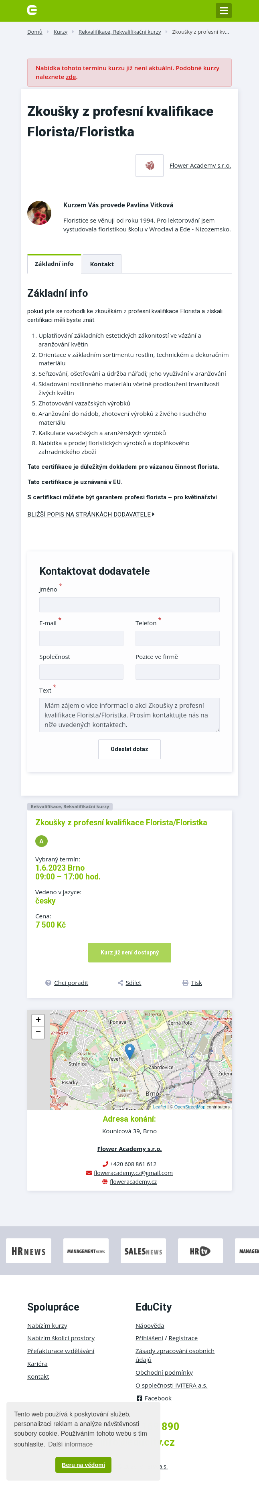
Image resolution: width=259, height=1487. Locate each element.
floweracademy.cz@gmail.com (133, 1173)
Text (48, 690)
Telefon (149, 623)
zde (71, 77)
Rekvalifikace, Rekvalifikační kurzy (120, 31)
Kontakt (102, 264)
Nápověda (150, 1325)
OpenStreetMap (190, 1106)
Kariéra (37, 1363)
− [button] (38, 1033)
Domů (34, 31)
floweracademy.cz (133, 1181)
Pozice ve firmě (157, 656)
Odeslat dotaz (129, 749)
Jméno (50, 589)
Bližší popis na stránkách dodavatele (91, 514)
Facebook (154, 1398)
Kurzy (60, 31)
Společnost (54, 656)
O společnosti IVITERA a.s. (172, 1385)
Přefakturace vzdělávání (60, 1351)
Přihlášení (149, 1338)
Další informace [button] (70, 1444)
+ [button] (38, 1021)
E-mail (50, 623)
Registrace (183, 1338)
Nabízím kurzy (47, 1325)
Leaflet (159, 1106)
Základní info (54, 263)
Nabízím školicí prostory (61, 1338)
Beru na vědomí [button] (83, 1465)
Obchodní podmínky (164, 1372)
